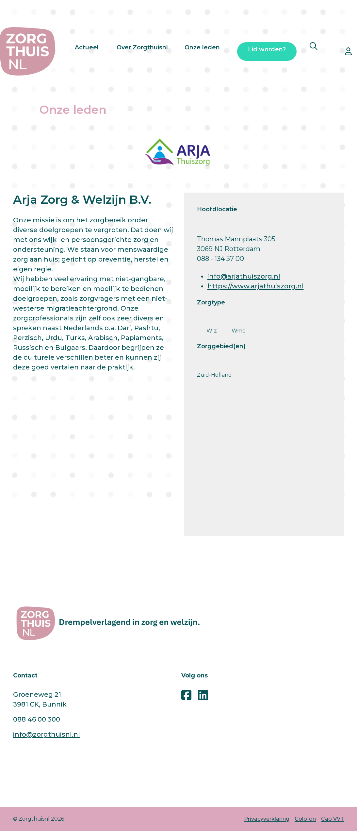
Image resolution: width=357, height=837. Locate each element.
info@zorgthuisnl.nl (46, 734)
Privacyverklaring (266, 819)
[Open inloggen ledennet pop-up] (348, 51)
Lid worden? (267, 52)
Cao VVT (332, 819)
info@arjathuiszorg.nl (243, 276)
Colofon (305, 819)
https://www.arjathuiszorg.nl (255, 286)
